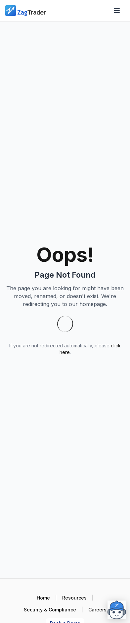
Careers (97, 609)
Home (43, 598)
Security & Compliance (50, 609)
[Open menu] (117, 11)
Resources (74, 598)
